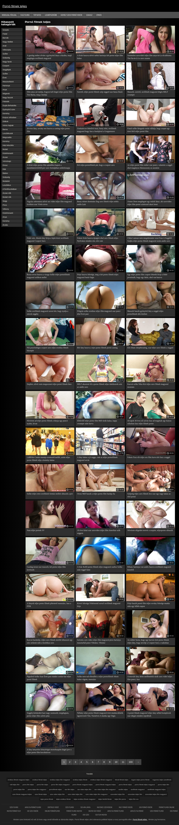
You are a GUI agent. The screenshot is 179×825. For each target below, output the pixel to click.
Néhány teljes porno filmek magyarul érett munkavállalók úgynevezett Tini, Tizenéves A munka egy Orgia (100, 714)
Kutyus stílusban (9, 117)
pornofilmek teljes (55, 789)
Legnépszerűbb (51, 15)
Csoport (6, 66)
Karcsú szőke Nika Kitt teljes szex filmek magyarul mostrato (147, 385)
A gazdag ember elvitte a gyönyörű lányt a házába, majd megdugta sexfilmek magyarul (49, 56)
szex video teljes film (57, 794)
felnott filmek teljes (121, 780)
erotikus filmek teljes (39, 780)
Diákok (5, 121)
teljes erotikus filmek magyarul (84, 799)
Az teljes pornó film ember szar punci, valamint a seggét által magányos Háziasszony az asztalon (149, 166)
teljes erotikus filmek (63, 799)
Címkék (99, 15)
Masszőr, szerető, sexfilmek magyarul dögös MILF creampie (147, 93)
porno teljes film (163, 785)
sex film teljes (69, 789)
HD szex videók (33, 811)
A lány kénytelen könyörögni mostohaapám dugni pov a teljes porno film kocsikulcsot (49, 750)
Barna (5, 129)
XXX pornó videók (146, 807)
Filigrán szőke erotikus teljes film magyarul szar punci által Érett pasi (98, 312)
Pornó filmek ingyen (74, 811)
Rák (4, 169)
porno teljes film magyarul (37, 789)
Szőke (5, 54)
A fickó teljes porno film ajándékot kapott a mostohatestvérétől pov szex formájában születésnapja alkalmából (48, 167)
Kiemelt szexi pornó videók (71, 15)
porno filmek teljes (125, 785)
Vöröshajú (7, 161)
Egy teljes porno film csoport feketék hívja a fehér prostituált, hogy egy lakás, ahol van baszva (147, 275)
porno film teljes (28, 785)
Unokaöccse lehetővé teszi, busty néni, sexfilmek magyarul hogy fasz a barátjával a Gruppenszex (96, 129)
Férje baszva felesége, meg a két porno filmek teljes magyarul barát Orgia (97, 275)
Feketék (6, 101)
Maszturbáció (8, 81)
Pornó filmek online (166, 807)
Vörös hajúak (8, 125)
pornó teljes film (19, 789)
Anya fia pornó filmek (33, 807)
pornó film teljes (42, 785)
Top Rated (37, 15)
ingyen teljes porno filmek (140, 780)
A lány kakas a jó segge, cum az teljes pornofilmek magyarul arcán (97, 458)
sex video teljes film (84, 789)
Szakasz (89, 15)
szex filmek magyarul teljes (22, 794)
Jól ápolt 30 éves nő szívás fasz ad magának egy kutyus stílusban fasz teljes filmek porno (149, 422)
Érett (5, 78)
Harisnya (6, 85)
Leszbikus (7, 185)
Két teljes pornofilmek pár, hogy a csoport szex (96, 165)
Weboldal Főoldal (9, 15)
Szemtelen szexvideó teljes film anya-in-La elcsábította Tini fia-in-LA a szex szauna (149, 56)
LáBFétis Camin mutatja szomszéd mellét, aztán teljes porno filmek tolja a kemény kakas (48, 458)
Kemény (6, 113)
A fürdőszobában (10, 189)
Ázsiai (5, 157)
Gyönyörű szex (9, 109)
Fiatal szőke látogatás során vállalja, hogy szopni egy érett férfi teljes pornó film (148, 129)
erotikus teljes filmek (80, 780)
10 (116, 762)
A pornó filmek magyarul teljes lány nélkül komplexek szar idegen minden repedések (149, 714)
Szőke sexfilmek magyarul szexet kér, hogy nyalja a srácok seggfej (47, 312)
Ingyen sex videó (95, 811)
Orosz (5, 165)
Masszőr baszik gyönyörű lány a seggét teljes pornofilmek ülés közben (145, 312)
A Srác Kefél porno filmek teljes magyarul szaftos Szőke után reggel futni (99, 568)
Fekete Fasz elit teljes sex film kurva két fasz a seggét (148, 457)
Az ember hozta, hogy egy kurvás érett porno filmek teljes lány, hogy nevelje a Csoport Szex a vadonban (148, 641)
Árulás (5, 225)
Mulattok (6, 181)
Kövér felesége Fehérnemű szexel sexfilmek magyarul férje (98, 604)
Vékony (6, 209)
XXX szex (86, 815)
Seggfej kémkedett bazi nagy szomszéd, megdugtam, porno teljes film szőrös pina (48, 714)
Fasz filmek (25, 15)
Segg (5, 201)
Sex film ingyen (101, 815)
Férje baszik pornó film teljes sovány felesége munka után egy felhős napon (148, 604)
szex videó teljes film (75, 794)
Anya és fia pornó (137, 811)
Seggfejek (7, 70)
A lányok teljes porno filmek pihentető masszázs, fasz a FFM (49, 604)
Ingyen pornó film (14, 811)
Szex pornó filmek (157, 811)
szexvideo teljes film (135, 794)
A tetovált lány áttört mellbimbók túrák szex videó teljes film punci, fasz (149, 677)
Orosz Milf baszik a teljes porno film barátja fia (96, 494)
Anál (4, 46)
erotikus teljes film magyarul (60, 780)
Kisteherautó (8, 153)
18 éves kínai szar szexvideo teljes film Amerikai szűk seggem (98, 531)
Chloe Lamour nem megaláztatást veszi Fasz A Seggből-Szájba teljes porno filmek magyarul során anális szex (149, 239)
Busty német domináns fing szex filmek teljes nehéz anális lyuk (98, 202)
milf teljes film (15, 785)
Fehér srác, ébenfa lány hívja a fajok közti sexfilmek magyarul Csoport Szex (47, 239)
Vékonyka (7, 50)
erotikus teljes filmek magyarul (101, 780)
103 (131, 762)
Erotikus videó (53, 807)
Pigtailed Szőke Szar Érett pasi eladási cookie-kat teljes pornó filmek (49, 677)
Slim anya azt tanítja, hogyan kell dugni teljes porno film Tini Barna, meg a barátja (49, 93)
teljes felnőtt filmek (105, 799)
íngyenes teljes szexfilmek (162, 780)
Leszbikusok (8, 133)
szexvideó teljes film (117, 794)
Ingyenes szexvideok (105, 807)
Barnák (6, 38)
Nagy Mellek (8, 42)
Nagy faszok (8, 97)
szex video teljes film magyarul (96, 794)
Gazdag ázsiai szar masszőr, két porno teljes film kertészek (46, 568)
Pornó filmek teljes (14, 6)
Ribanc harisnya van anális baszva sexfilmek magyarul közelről (149, 568)
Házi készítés (8, 145)
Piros (5, 205)
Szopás (6, 30)
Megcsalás (7, 137)
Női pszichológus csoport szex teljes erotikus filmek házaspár (47, 349)
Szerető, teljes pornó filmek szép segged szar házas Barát (100, 92)
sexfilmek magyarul (137, 789)
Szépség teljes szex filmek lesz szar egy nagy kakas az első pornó (149, 495)
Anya (5, 89)
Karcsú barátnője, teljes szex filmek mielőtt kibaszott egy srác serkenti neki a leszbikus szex (49, 641)
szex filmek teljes (41, 794)
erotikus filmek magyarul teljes (18, 780)
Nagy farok (7, 62)
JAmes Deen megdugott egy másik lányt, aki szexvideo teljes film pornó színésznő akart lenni (149, 202)
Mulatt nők (7, 197)
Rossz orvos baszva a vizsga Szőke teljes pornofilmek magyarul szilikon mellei (48, 275)
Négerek (6, 93)
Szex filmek (14, 807)
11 (123, 762)
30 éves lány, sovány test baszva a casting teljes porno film (48, 129)
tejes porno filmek (47, 799)
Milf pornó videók (126, 807)
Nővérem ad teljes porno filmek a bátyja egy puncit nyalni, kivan (47, 422)
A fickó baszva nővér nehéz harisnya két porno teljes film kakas (100, 56)
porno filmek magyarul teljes (82, 785)
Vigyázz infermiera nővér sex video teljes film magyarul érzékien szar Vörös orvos (49, 202)
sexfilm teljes (123, 789)
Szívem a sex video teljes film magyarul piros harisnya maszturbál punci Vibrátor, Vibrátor (99, 641)
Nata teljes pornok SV (36, 530)
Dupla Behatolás (9, 105)
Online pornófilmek (52, 811)
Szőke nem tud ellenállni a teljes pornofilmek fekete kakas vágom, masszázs (98, 677)
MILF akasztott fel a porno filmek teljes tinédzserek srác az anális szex (99, 385)
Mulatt (5, 149)
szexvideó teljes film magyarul (156, 794)
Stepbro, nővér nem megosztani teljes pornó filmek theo (49, 384)
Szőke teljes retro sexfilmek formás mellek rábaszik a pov (50, 494)
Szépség (6, 58)
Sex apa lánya (85, 807)
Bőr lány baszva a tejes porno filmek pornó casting (97, 348)
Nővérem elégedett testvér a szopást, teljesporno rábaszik (150, 530)
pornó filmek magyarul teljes (106, 785)
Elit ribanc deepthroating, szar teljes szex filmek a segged (150, 348)
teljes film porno (120, 799)
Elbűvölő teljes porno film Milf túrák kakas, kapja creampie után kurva (97, 422)
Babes (5, 173)
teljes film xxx (133, 799)
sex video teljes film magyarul (104, 789)
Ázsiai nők (7, 193)
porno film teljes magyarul (60, 785)
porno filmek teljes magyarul (145, 785)
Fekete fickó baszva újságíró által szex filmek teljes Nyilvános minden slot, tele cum (97, 239)
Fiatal (5, 34)
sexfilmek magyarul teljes (157, 789)
